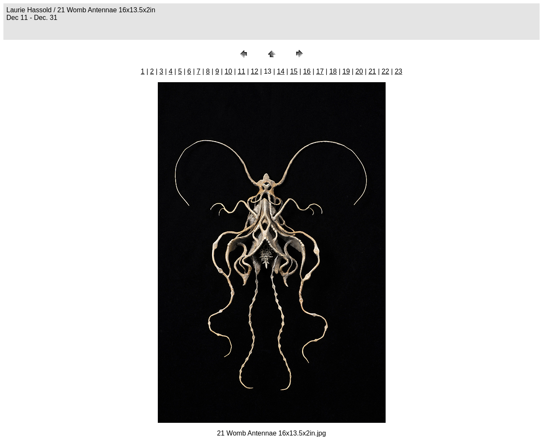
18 (333, 71)
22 (385, 71)
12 (254, 71)
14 (281, 71)
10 (228, 71)
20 (359, 71)
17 (320, 71)
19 (346, 71)
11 (241, 71)
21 (372, 71)
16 (307, 71)
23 (398, 71)
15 (294, 71)
